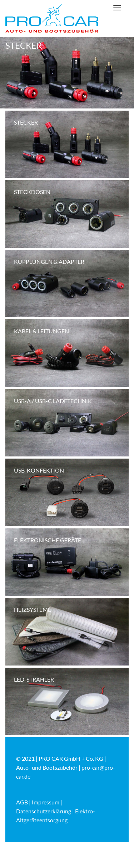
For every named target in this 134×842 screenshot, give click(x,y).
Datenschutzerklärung (43, 811)
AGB (22, 802)
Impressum (45, 802)
